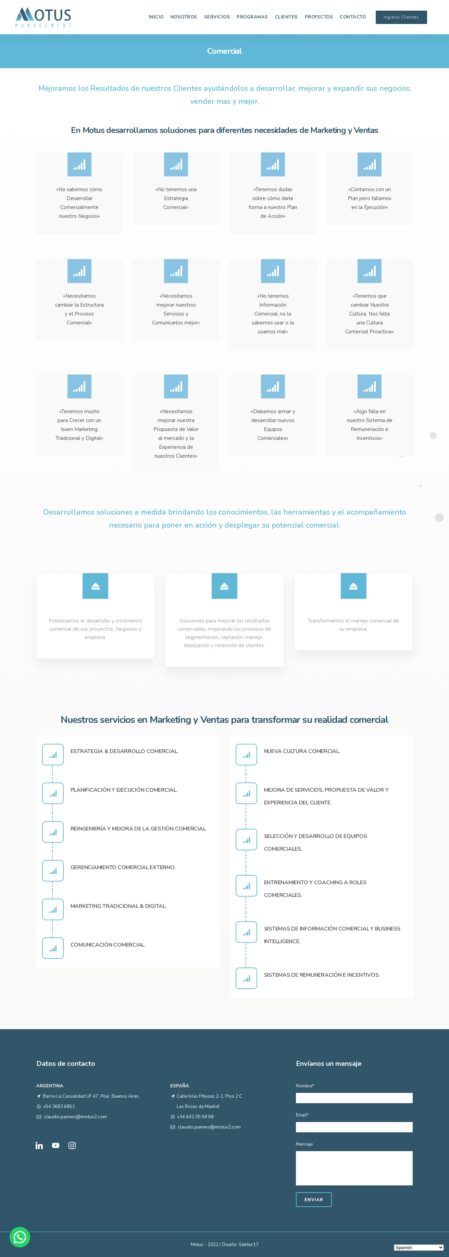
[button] (20, 1237)
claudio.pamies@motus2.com (75, 1116)
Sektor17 (249, 1244)
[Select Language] (419, 1247)
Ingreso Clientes (401, 17)
